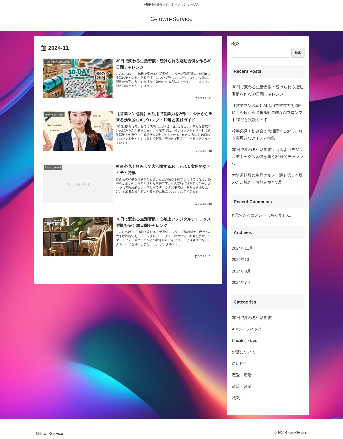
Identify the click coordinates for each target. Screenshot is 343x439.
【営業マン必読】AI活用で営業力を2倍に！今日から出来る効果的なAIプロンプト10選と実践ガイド (267, 112)
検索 (235, 44)
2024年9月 (241, 271)
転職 (236, 398)
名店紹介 (240, 363)
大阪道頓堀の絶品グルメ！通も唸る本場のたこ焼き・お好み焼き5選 (267, 178)
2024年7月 (241, 282)
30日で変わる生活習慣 (252, 318)
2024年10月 (242, 259)
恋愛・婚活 (242, 375)
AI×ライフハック (247, 329)
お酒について (244, 352)
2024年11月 (242, 248)
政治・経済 (242, 386)
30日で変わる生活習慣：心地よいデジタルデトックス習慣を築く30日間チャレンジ (267, 156)
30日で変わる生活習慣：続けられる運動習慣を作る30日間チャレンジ (267, 90)
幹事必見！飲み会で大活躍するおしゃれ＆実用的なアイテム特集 (267, 134)
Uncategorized (244, 340)
